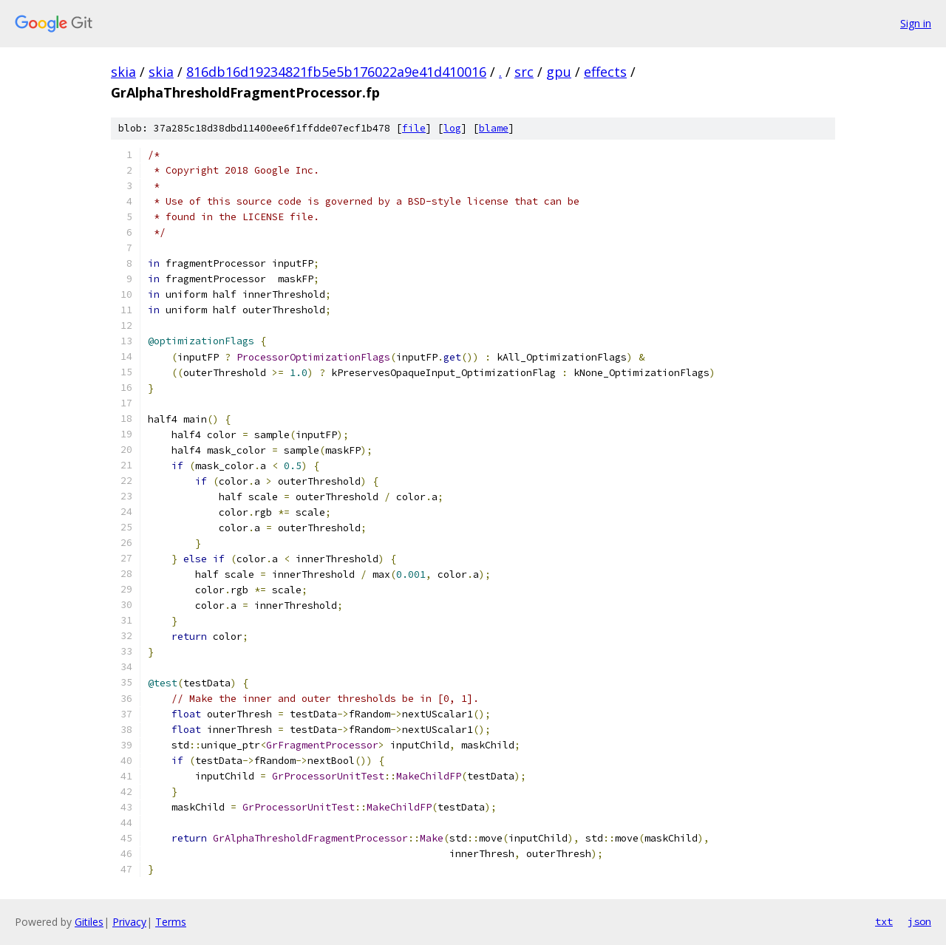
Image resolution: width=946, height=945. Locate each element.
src (524, 72)
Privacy (129, 922)
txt (884, 921)
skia (123, 72)
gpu (558, 72)
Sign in (915, 23)
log (452, 128)
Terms (170, 922)
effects (605, 72)
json (919, 921)
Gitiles (89, 922)
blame (493, 128)
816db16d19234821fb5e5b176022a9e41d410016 (336, 72)
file (414, 128)
